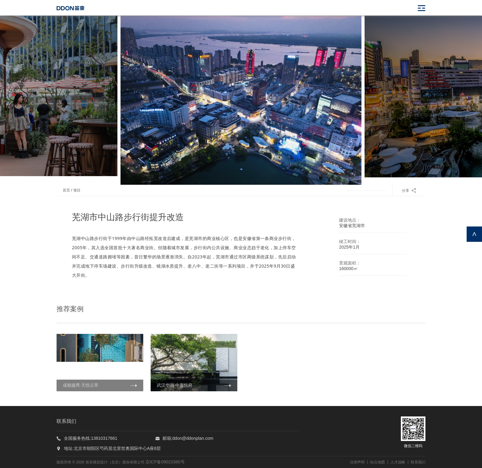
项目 (77, 190)
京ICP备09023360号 (165, 461)
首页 (66, 190)
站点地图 (377, 462)
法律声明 (357, 462)
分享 (409, 190)
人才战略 (397, 462)
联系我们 (418, 462)
